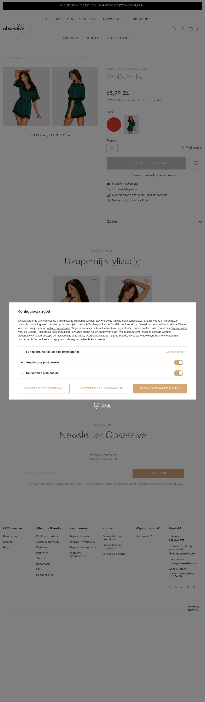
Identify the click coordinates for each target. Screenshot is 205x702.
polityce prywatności (58, 328)
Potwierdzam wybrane (44, 388)
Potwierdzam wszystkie (160, 388)
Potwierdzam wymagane (101, 388)
